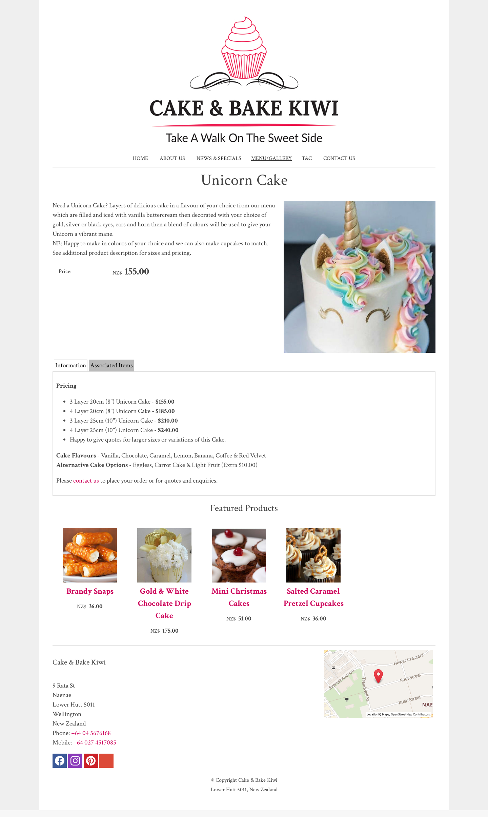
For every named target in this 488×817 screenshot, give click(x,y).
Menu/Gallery (271, 158)
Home (140, 158)
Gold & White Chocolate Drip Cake (164, 603)
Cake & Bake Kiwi (257, 780)
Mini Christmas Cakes (239, 597)
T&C (307, 158)
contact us (86, 480)
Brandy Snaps (90, 591)
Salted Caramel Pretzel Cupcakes (314, 597)
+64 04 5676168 (91, 733)
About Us (172, 158)
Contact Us (339, 158)
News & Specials (219, 158)
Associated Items (111, 365)
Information (70, 365)
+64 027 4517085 (94, 742)
